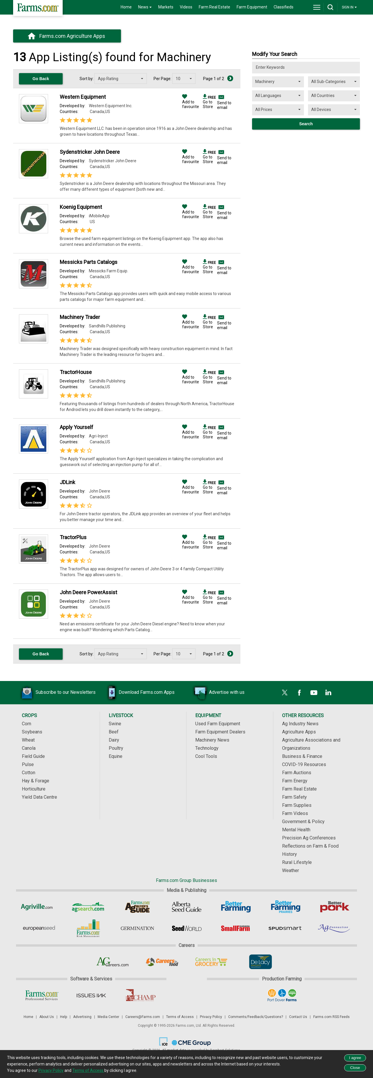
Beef (114, 732)
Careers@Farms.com (142, 1017)
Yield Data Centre (39, 797)
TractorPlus (73, 537)
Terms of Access (180, 1017)
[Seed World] (186, 928)
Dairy (114, 740)
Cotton (28, 772)
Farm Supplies (297, 805)
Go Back (41, 78)
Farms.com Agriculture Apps (72, 36)
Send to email (224, 105)
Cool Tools (206, 756)
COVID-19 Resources (304, 764)
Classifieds (283, 7)
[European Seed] (39, 928)
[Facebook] (299, 692)
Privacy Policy (211, 1017)
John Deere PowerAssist (88, 592)
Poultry (116, 748)
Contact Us (298, 1017)
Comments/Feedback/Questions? (255, 1017)
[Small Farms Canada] (236, 928)
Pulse (28, 764)
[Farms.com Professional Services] (42, 995)
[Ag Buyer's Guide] (137, 906)
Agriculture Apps (299, 732)
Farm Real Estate (214, 7)
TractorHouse (76, 372)
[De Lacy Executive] (260, 962)
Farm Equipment (252, 7)
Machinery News (212, 740)
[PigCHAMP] (140, 995)
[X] (285, 692)
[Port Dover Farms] (282, 995)
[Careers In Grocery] (211, 962)
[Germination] (137, 928)
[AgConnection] (334, 928)
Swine (115, 723)
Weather (290, 870)
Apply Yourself (76, 427)
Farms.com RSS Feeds (331, 1017)
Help (63, 1017)
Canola (29, 748)
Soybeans (32, 732)
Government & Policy (303, 821)
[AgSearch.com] (88, 906)
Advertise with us (217, 692)
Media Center (108, 1017)
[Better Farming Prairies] (285, 906)
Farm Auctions (296, 772)
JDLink (67, 482)
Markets (165, 7)
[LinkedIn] (328, 692)
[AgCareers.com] (112, 962)
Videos (186, 7)
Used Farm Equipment (217, 723)
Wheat (28, 740)
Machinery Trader (80, 317)
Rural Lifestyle (297, 862)
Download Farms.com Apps (138, 692)
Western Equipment (83, 97)
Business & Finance (302, 756)
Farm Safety (294, 797)
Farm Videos (295, 813)
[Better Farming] (236, 906)
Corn (26, 723)
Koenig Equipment (81, 207)
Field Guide (33, 756)
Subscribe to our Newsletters (57, 692)
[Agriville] (39, 906)
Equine (115, 756)
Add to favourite (190, 102)
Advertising (82, 1017)
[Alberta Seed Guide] (186, 906)
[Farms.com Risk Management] (88, 928)
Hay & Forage (35, 781)
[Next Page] (230, 78)
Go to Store (209, 102)
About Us (46, 1017)
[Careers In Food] (162, 962)
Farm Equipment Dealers (220, 732)
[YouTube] (314, 692)
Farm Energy (294, 781)
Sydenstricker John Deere (90, 152)
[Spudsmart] (285, 928)
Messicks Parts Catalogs (88, 262)
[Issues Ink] (91, 995)
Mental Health (296, 829)
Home (126, 7)
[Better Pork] (334, 906)
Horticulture (33, 789)
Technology (207, 748)
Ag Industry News (300, 723)
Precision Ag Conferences (309, 838)
